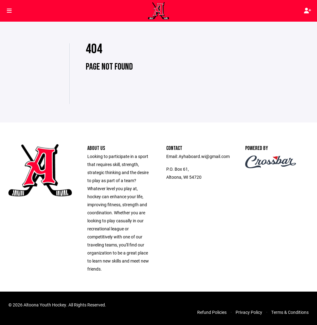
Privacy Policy (249, 312)
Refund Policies (212, 312)
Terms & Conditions (290, 312)
